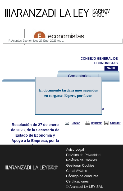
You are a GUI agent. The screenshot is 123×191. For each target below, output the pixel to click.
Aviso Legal (75, 149)
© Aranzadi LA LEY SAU (84, 187)
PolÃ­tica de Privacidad (83, 155)
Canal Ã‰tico (76, 171)
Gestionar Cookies (80, 165)
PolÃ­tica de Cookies (81, 160)
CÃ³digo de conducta (82, 176)
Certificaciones (77, 181)
